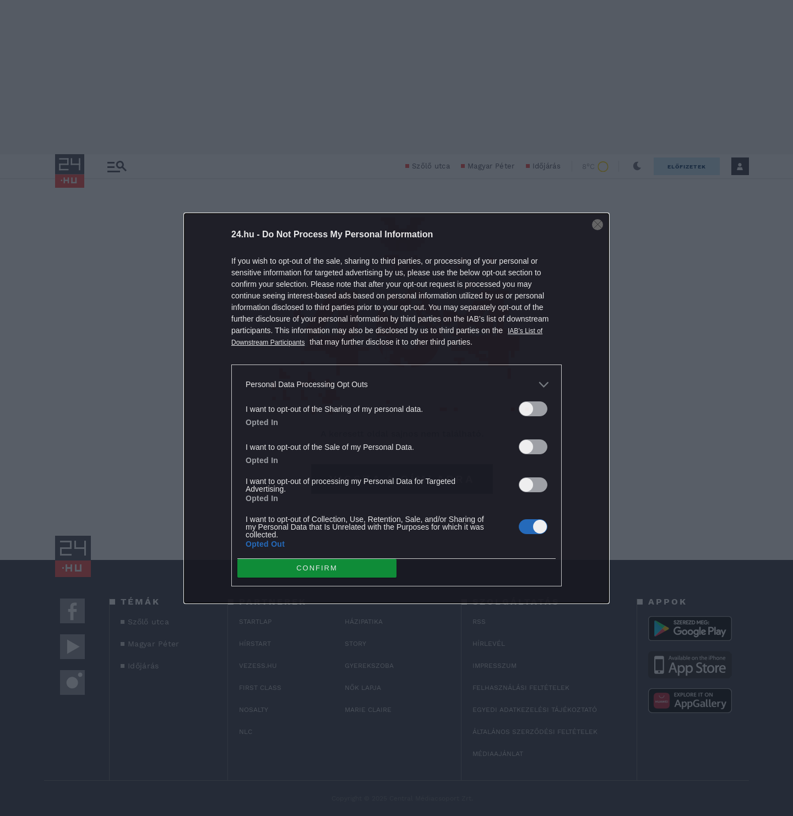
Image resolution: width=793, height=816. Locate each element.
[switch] (533, 408)
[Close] (597, 224)
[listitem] (396, 384)
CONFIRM (317, 568)
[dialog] (396, 408)
